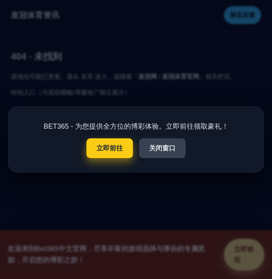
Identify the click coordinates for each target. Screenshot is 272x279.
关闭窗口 (162, 148)
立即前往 (109, 148)
